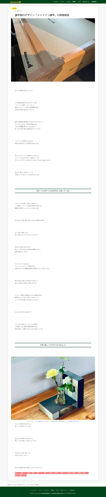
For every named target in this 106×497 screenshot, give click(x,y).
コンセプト (55, 1)
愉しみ (53, 473)
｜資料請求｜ (94, 1)
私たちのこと (86, 1)
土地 (31, 473)
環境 (71, 473)
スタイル (68, 1)
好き (35, 473)
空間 (82, 473)
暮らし (58, 473)
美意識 (18, 475)
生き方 (76, 473)
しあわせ (14, 8)
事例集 (74, 1)
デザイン (25, 473)
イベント (62, 1)
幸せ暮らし (41, 473)
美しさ (86, 473)
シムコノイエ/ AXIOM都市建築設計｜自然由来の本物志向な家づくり (50, 493)
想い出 (47, 473)
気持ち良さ (65, 473)
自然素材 (24, 475)
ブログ (79, 1)
